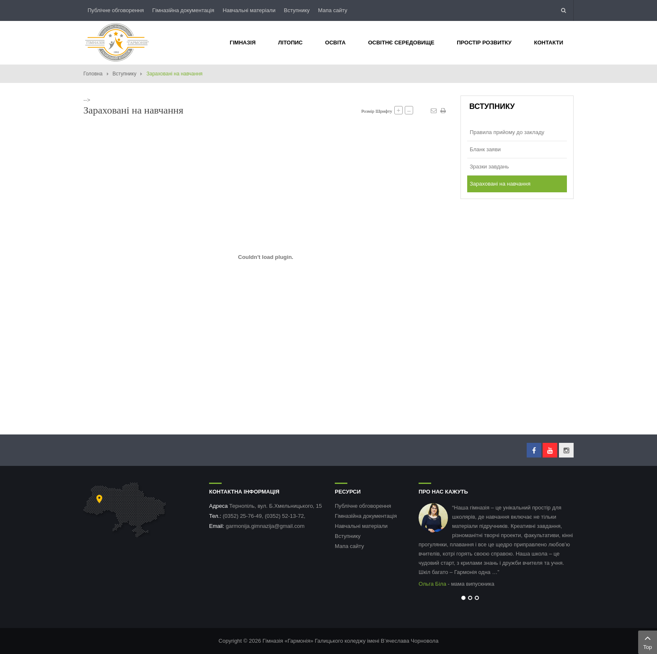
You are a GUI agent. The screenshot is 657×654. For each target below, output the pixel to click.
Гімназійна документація (183, 10)
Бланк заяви (485, 149)
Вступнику (297, 10)
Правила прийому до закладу (507, 132)
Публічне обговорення (116, 10)
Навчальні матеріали (248, 10)
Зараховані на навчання (500, 184)
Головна (93, 74)
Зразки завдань (489, 166)
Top (647, 641)
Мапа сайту (332, 10)
